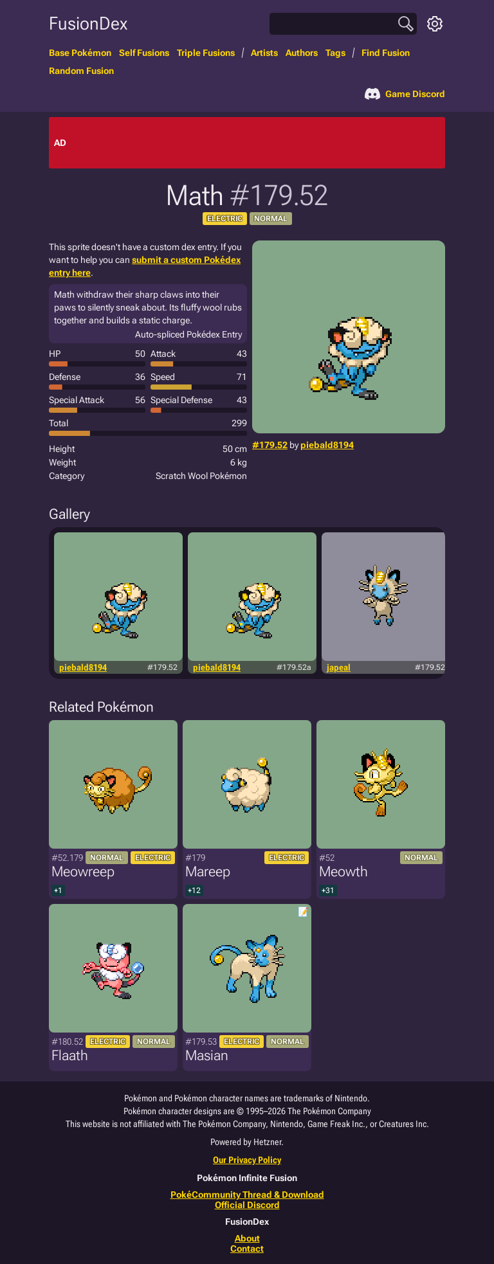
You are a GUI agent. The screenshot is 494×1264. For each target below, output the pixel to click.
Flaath (69, 1055)
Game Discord (405, 94)
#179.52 (270, 445)
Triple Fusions (206, 53)
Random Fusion (81, 71)
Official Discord (247, 1205)
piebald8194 (327, 445)
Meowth (343, 871)
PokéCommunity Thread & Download (247, 1194)
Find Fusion (385, 53)
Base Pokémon (80, 53)
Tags (335, 53)
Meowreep (82, 871)
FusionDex (88, 23)
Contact (247, 1248)
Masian (206, 1055)
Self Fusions (144, 53)
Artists (264, 53)
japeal (339, 667)
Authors (302, 53)
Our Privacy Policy (247, 1160)
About (247, 1238)
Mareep (207, 871)
